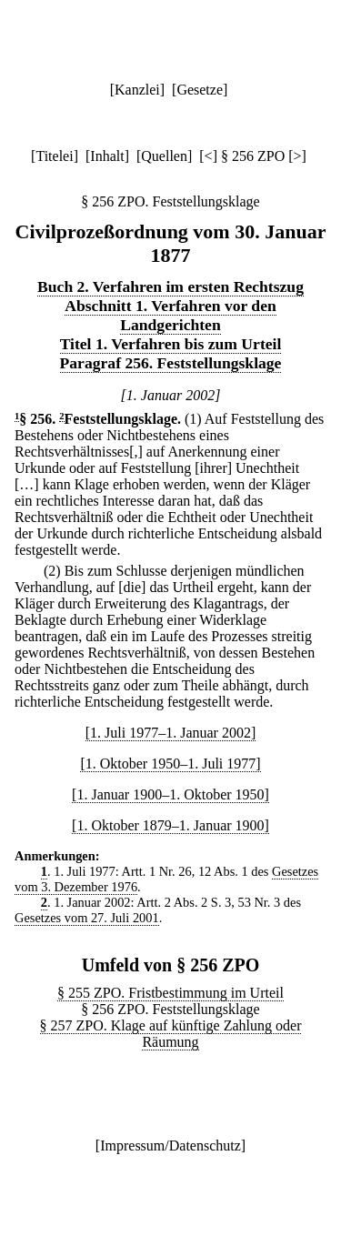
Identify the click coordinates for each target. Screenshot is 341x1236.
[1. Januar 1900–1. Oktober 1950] (170, 794)
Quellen (164, 156)
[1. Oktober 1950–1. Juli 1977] (170, 763)
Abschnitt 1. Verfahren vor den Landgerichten (170, 315)
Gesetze (199, 89)
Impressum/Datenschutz (170, 1145)
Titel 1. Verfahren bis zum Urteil (171, 344)
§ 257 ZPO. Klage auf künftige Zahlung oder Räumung (171, 1034)
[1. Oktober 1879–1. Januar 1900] (170, 825)
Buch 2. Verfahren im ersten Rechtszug (170, 286)
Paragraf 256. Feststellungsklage (171, 363)
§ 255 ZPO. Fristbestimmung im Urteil (170, 992)
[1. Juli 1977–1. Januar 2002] (170, 732)
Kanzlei (137, 89)
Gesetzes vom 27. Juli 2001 (87, 917)
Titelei (54, 156)
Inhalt (107, 156)
